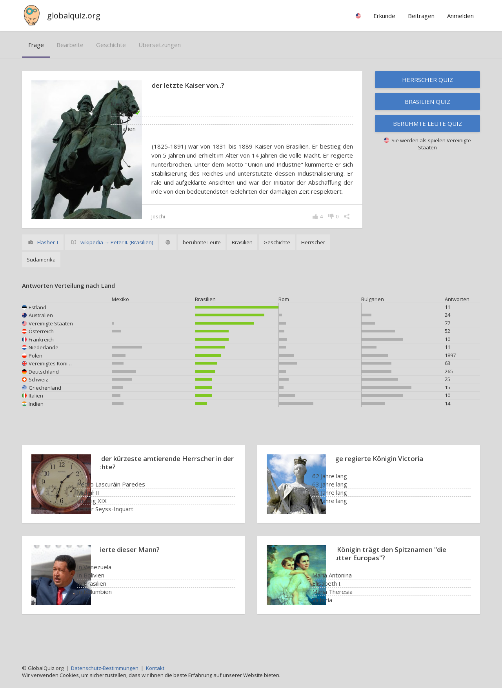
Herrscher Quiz (427, 80)
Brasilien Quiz (427, 101)
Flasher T (48, 260)
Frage (36, 45)
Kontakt (155, 668)
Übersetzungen (159, 45)
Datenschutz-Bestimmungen (104, 668)
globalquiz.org (73, 15)
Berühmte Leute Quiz (427, 123)
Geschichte (111, 45)
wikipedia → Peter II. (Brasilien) (116, 260)
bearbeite (70, 45)
